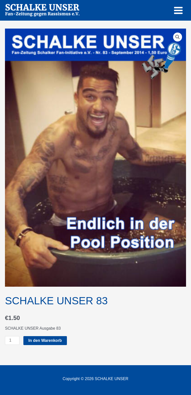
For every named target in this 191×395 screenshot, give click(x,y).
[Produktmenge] (12, 340)
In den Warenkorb (45, 340)
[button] (177, 37)
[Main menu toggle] (178, 10)
